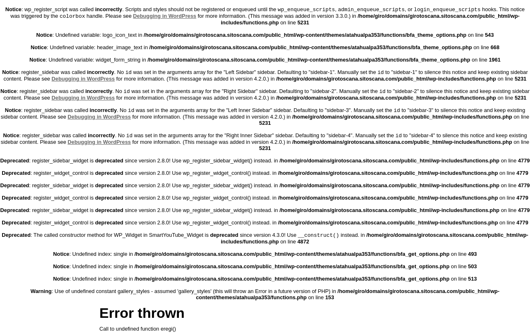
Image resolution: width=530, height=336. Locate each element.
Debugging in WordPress (164, 16)
